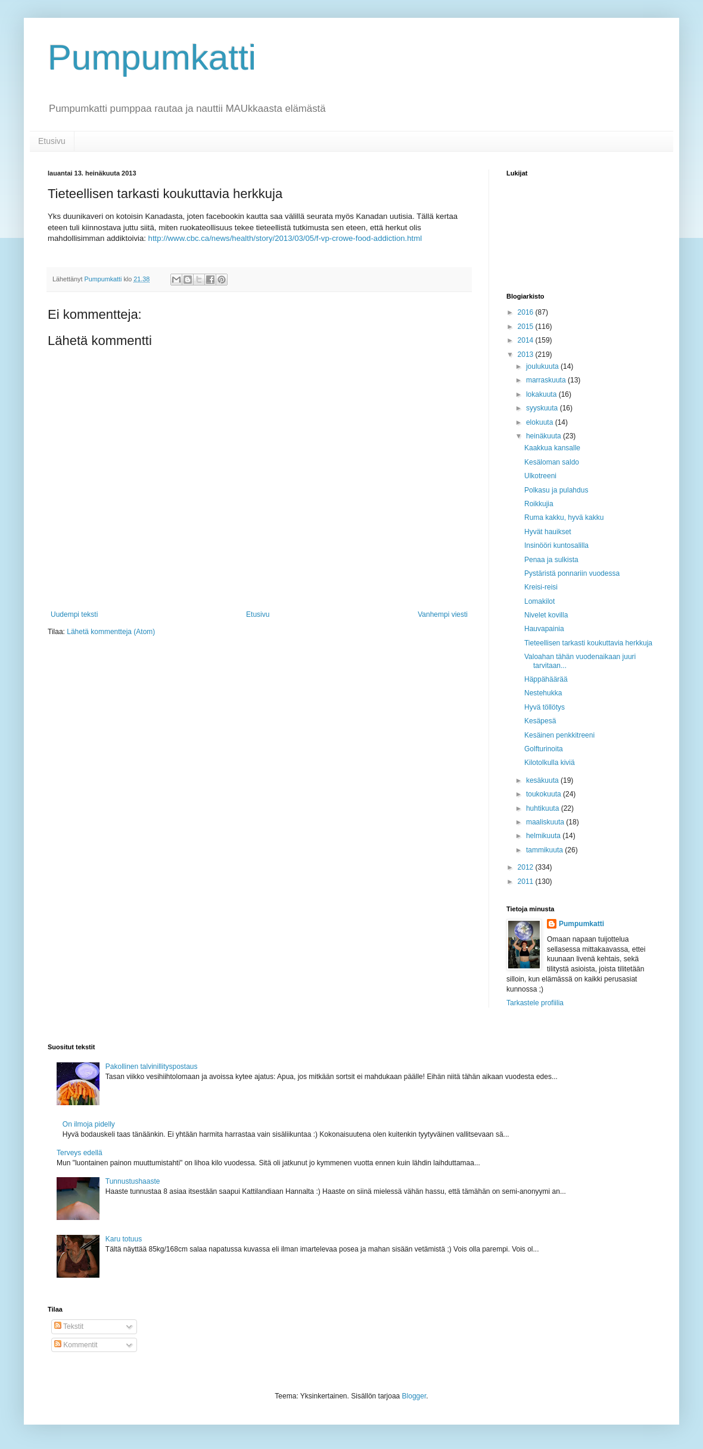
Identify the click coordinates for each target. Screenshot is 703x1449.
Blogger (414, 1396)
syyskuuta (543, 408)
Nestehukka (543, 693)
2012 (527, 867)
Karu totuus (123, 1239)
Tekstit (68, 1326)
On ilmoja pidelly (89, 1124)
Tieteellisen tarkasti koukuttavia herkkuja (588, 643)
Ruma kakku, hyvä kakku (564, 517)
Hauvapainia (544, 629)
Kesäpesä (540, 721)
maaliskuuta (546, 822)
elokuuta (540, 422)
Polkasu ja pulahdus (556, 490)
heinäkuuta (544, 436)
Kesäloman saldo (551, 462)
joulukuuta (543, 366)
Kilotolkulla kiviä (549, 762)
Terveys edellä (79, 1153)
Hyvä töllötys (544, 707)
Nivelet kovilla (546, 615)
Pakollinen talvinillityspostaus (151, 1066)
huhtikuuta (543, 808)
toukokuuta (544, 794)
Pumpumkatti (152, 57)
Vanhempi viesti (443, 614)
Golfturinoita (543, 749)
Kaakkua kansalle (552, 448)
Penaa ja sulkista (551, 560)
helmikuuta (544, 836)
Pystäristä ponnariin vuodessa (572, 573)
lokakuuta (542, 394)
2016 (527, 312)
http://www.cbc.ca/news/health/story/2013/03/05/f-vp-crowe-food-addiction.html (285, 238)
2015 (527, 326)
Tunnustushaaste (132, 1181)
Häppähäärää (546, 679)
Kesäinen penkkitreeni (559, 735)
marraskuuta (547, 380)
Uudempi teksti (74, 614)
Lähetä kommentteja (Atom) (111, 632)
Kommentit (76, 1345)
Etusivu (52, 141)
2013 (527, 354)
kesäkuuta (543, 780)
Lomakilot (539, 601)
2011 (527, 881)
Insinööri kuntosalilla (556, 545)
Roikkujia (538, 504)
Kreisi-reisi (541, 587)
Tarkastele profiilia (535, 1003)
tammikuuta (545, 850)
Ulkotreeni (540, 476)
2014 (527, 340)
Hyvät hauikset (547, 532)
